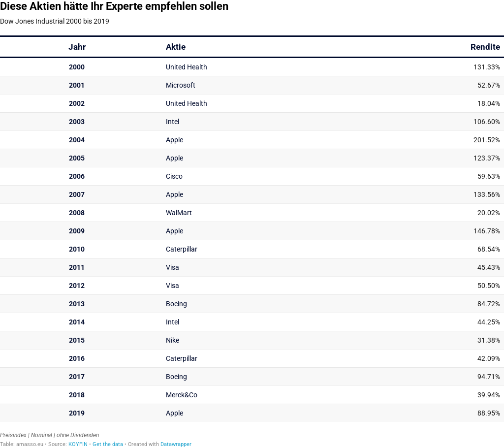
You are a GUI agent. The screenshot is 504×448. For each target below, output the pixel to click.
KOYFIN (78, 444)
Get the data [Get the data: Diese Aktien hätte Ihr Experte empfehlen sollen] (108, 444)
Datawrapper (175, 444)
